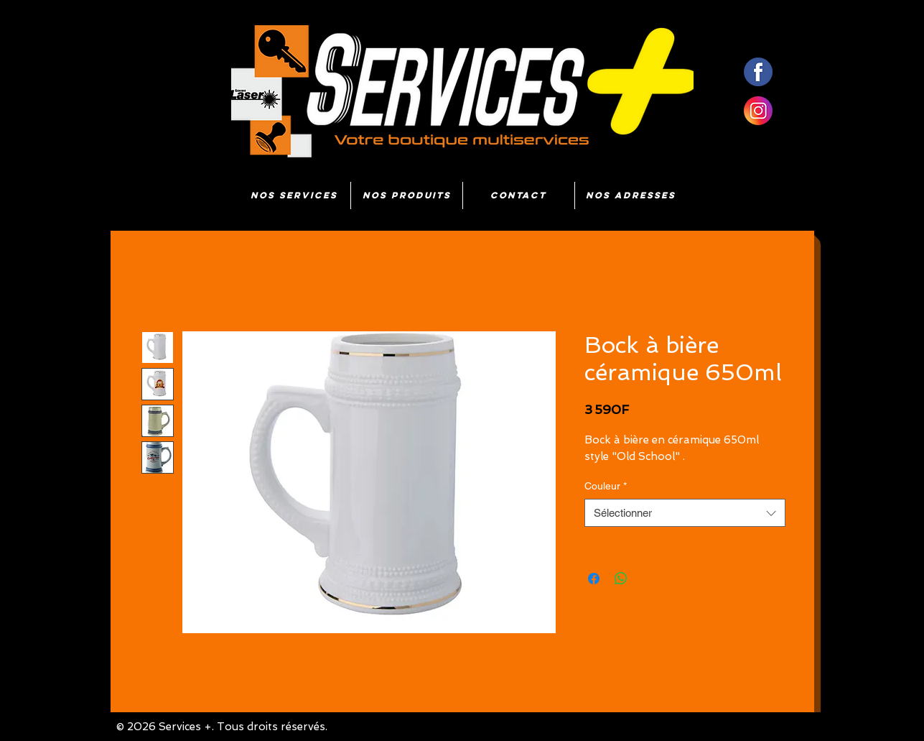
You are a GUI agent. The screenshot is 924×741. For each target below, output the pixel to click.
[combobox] (684, 513)
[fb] (758, 71)
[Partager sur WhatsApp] (621, 578)
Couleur (605, 486)
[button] (406, 195)
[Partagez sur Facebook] (593, 578)
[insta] (758, 110)
